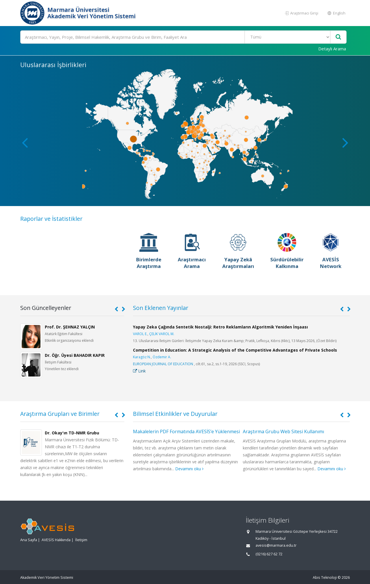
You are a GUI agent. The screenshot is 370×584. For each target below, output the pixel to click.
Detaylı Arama (332, 49)
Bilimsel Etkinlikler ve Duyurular (175, 414)
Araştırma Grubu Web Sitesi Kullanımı (283, 431)
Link (139, 371)
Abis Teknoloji (325, 577)
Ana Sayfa (28, 539)
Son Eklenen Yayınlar (160, 308)
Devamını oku (189, 468)
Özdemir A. (162, 357)
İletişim (81, 539)
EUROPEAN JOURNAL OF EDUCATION (163, 363)
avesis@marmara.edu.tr (276, 545)
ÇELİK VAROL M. (161, 333)
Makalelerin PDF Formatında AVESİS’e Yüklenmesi (186, 431)
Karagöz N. (142, 357)
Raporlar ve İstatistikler (51, 219)
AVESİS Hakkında (56, 539)
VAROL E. (140, 333)
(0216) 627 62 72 (269, 554)
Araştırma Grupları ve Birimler (59, 414)
